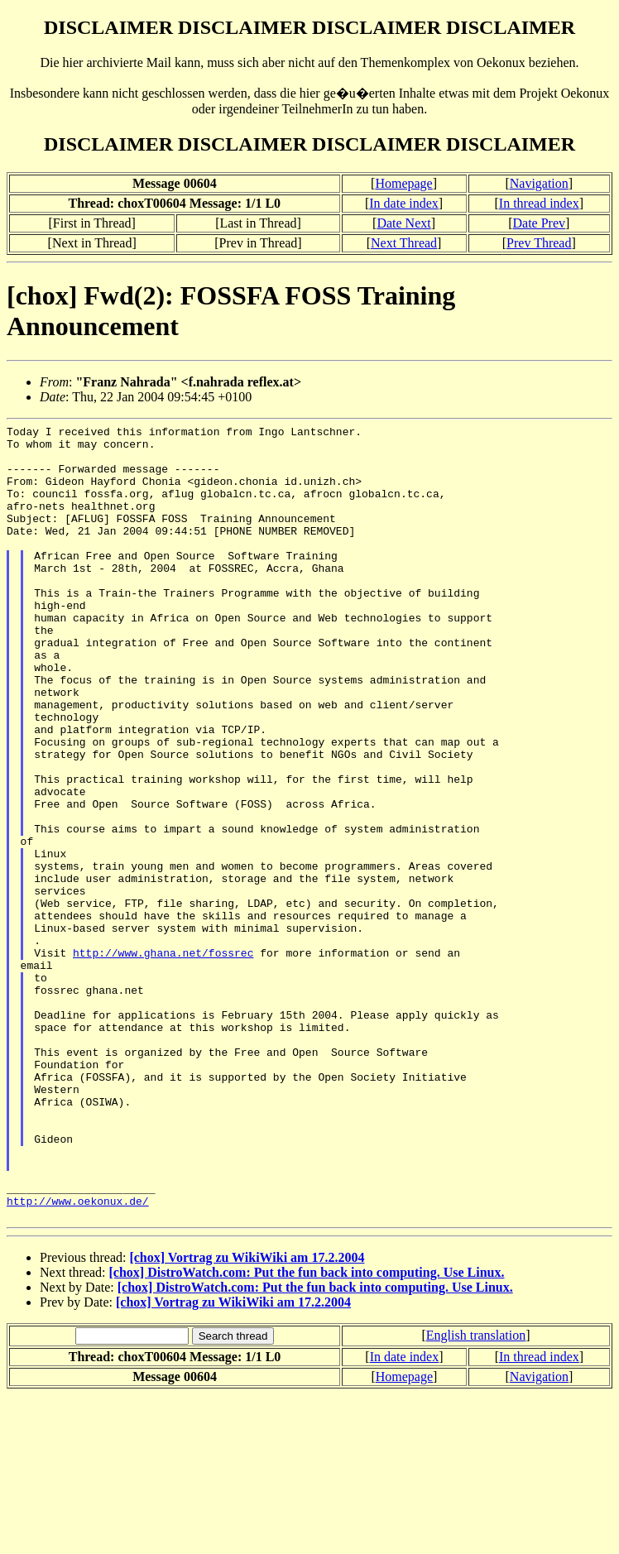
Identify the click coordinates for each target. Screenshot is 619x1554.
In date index (404, 203)
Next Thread (404, 243)
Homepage (403, 183)
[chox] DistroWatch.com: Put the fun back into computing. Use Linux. (307, 1431)
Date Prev (539, 223)
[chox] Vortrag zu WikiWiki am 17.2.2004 (246, 1416)
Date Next (403, 223)
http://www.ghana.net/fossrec (163, 1059)
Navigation (539, 183)
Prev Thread (538, 243)
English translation (475, 1494)
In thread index (539, 203)
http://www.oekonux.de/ (78, 1357)
